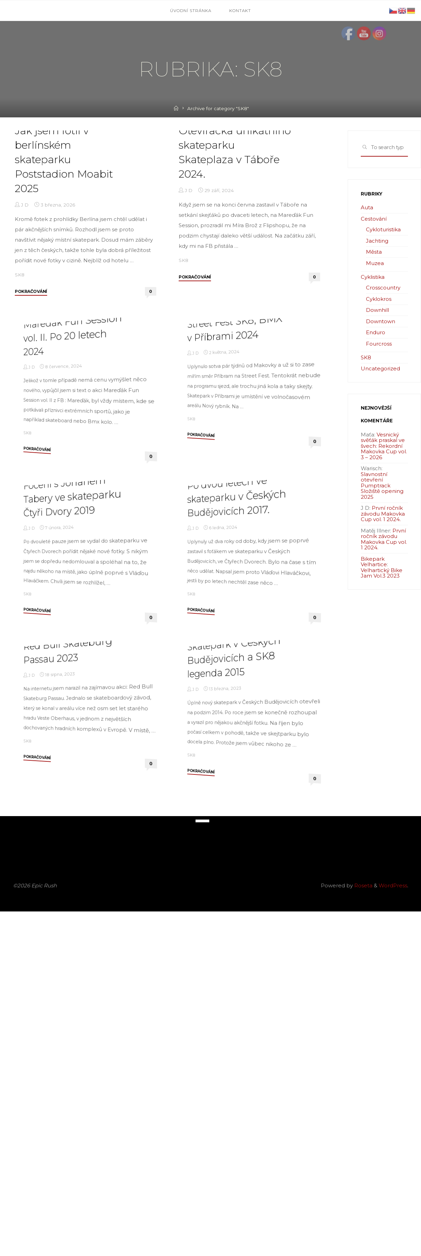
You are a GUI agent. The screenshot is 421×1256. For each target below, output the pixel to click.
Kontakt (240, 10)
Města (374, 252)
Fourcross (379, 343)
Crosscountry (383, 287)
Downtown (380, 321)
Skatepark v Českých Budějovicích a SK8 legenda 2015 (234, 1001)
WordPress (393, 1230)
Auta (367, 207)
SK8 (19, 360)
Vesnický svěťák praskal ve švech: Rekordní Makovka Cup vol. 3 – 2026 (384, 446)
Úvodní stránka (190, 10)
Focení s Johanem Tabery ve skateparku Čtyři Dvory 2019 (72, 754)
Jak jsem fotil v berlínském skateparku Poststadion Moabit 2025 (64, 245)
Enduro (375, 332)
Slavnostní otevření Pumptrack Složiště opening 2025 (382, 485)
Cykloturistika (383, 229)
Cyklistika (373, 277)
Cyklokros (378, 299)
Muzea (375, 263)
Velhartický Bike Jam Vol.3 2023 (381, 573)
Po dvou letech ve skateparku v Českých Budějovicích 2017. (236, 754)
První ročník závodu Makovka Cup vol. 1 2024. (383, 514)
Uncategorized (380, 368)
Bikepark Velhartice (374, 562)
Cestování (374, 218)
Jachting (377, 241)
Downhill (377, 310)
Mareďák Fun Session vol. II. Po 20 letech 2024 (72, 506)
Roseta (362, 1230)
